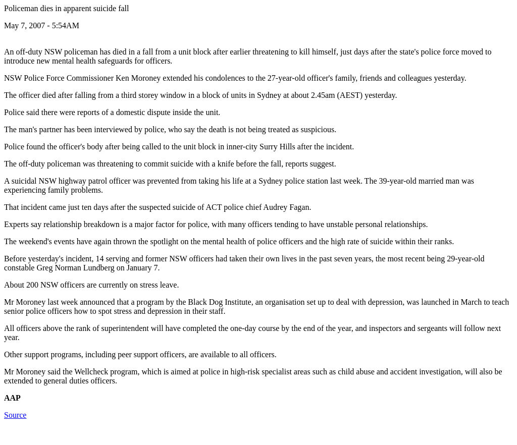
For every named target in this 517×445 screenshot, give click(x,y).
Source (15, 415)
